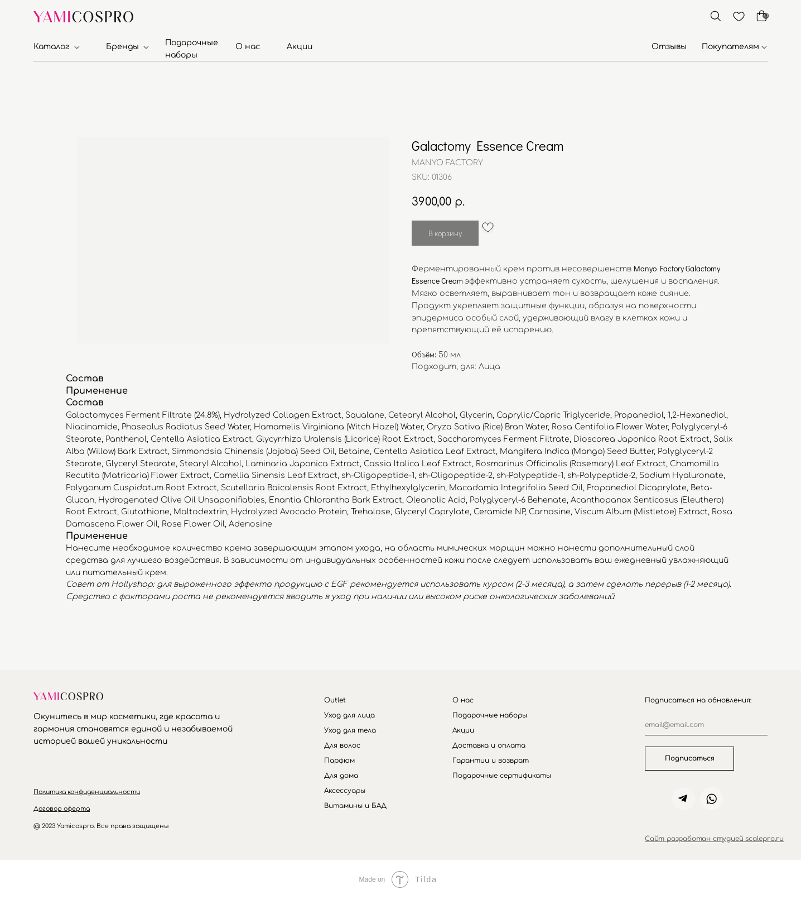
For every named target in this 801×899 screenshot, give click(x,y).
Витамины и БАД (355, 806)
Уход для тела (350, 730)
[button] (86, 792)
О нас (247, 46)
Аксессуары (344, 791)
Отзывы (669, 46)
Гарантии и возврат (490, 760)
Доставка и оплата (488, 745)
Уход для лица (349, 715)
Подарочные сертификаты (501, 776)
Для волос (342, 745)
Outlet (335, 700)
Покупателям (730, 46)
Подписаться (690, 758)
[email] (706, 725)
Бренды (122, 46)
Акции (299, 46)
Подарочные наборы (489, 715)
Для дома (341, 776)
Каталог (51, 46)
